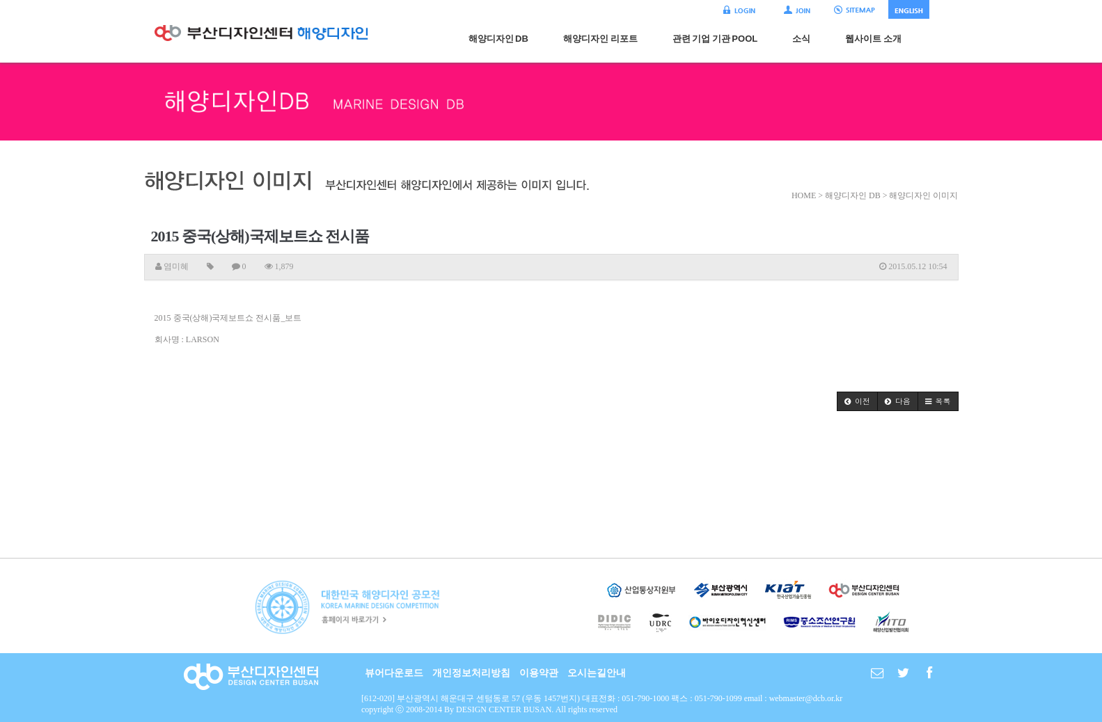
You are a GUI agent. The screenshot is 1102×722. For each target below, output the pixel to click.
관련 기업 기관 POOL (715, 38)
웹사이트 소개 (873, 38)
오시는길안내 (596, 673)
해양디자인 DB (498, 38)
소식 (801, 38)
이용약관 (538, 673)
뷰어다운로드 (394, 673)
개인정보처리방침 (471, 673)
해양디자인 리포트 (600, 38)
